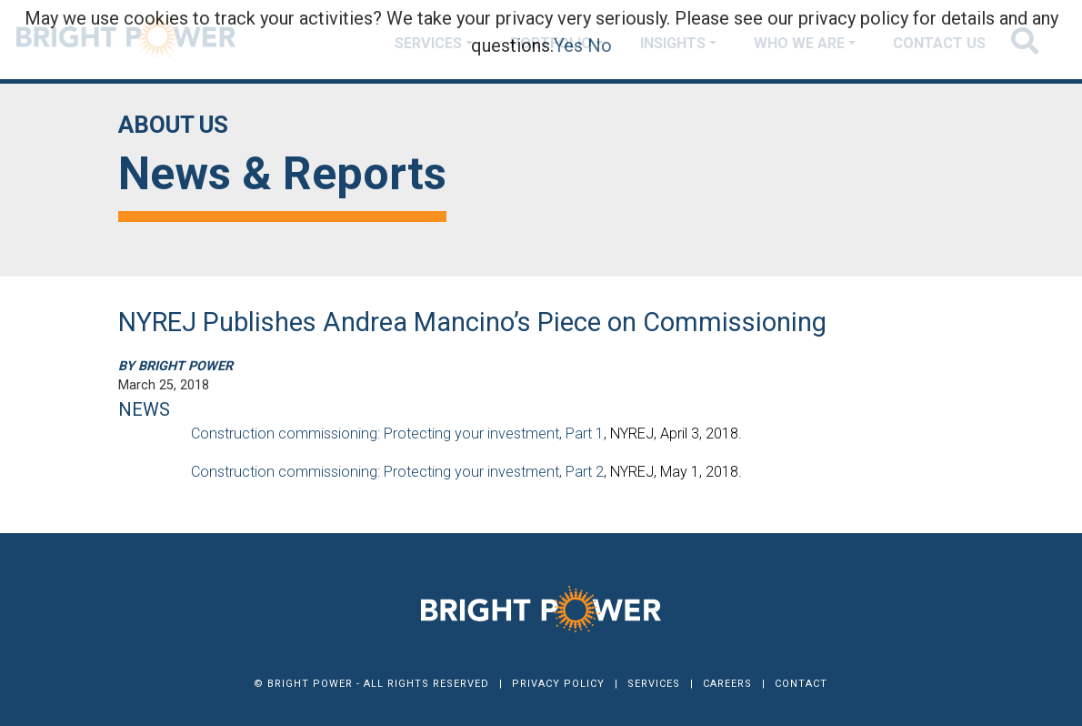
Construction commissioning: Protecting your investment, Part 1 (397, 433)
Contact (801, 684)
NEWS (144, 409)
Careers (727, 684)
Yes (568, 45)
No (599, 45)
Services (653, 684)
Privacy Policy (558, 684)
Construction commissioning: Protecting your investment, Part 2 (397, 471)
